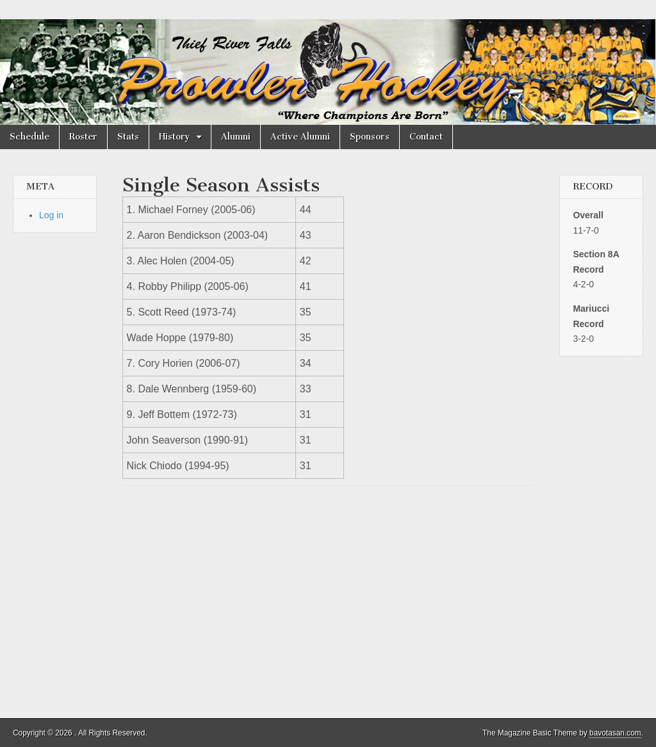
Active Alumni (300, 136)
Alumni (235, 136)
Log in (51, 215)
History (174, 136)
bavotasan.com (615, 732)
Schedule (29, 136)
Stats (128, 136)
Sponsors (370, 136)
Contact (426, 136)
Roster (83, 136)
